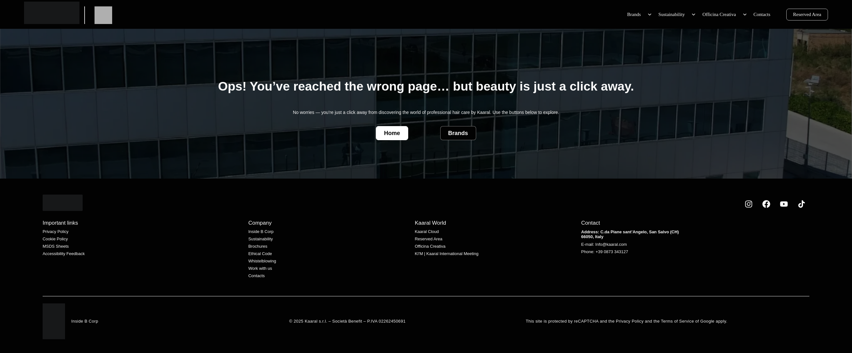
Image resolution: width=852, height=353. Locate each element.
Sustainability (677, 14)
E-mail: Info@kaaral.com (604, 244)
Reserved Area (807, 14)
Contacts (762, 14)
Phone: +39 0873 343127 (604, 251)
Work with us (260, 268)
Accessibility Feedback (64, 253)
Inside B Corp (261, 231)
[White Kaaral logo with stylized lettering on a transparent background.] (63, 203)
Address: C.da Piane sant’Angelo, (615, 231)
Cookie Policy (55, 239)
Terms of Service (678, 321)
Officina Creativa (724, 14)
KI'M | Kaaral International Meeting (446, 253)
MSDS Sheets (56, 246)
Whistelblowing (262, 261)
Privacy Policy (56, 231)
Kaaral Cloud (427, 231)
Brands (639, 14)
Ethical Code (260, 253)
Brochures (257, 246)
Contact (590, 223)
